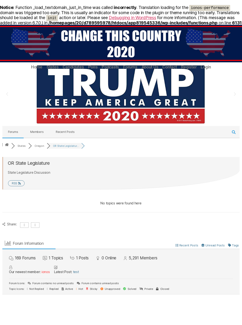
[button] (7, 94)
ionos (46, 272)
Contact (169, 67)
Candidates (73, 67)
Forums (130, 67)
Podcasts (110, 67)
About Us (150, 67)
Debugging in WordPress (132, 17)
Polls (93, 67)
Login (206, 67)
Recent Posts (65, 132)
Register (188, 67)
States (52, 67)
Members (36, 132)
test (76, 272)
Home (36, 67)
